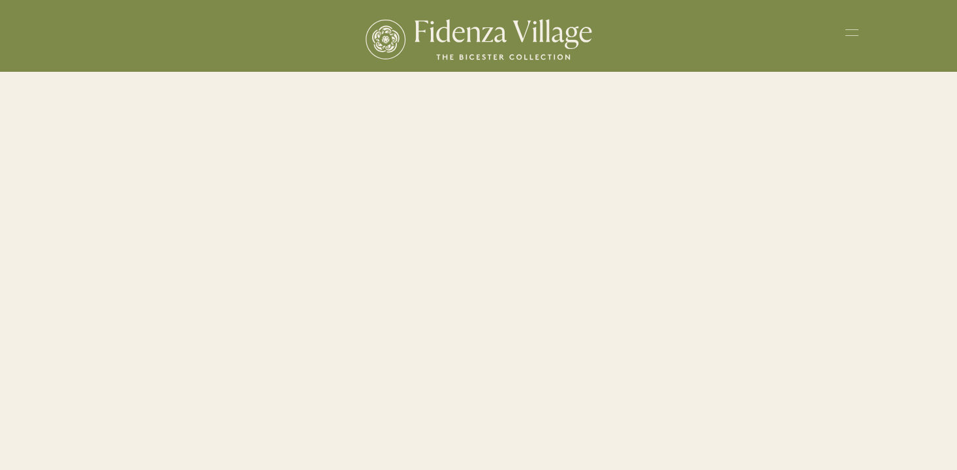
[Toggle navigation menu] (852, 35)
